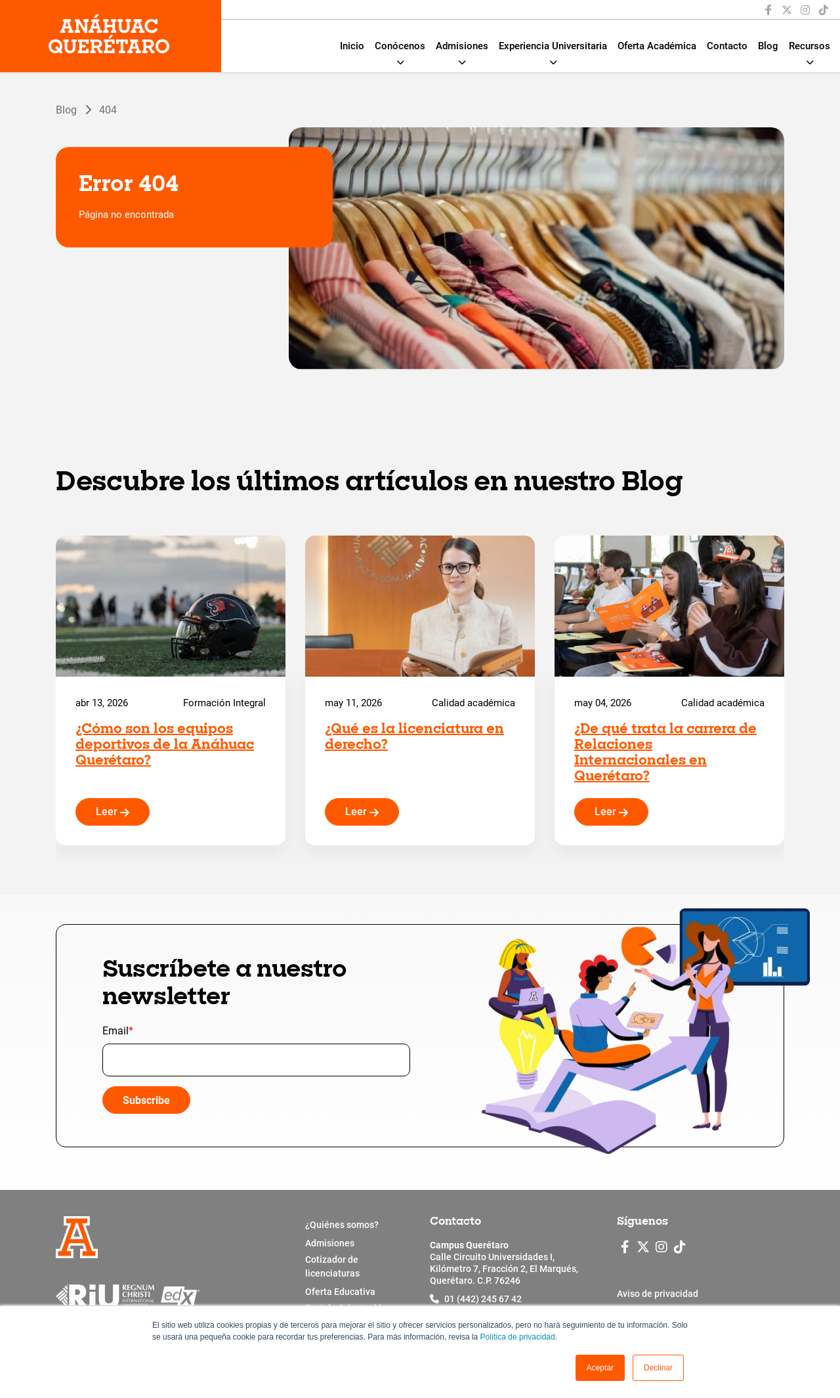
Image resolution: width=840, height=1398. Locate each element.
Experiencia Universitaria (553, 46)
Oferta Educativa (340, 1291)
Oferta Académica (657, 46)
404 (108, 109)
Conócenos (400, 46)
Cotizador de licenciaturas (332, 1266)
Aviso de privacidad (657, 1293)
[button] (600, 1368)
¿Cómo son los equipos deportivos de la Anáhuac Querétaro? (164, 745)
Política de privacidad (517, 1337)
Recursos (809, 46)
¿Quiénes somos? (342, 1224)
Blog (768, 46)
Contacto (727, 46)
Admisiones (462, 46)
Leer (112, 811)
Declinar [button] (658, 1367)
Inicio (352, 46)
